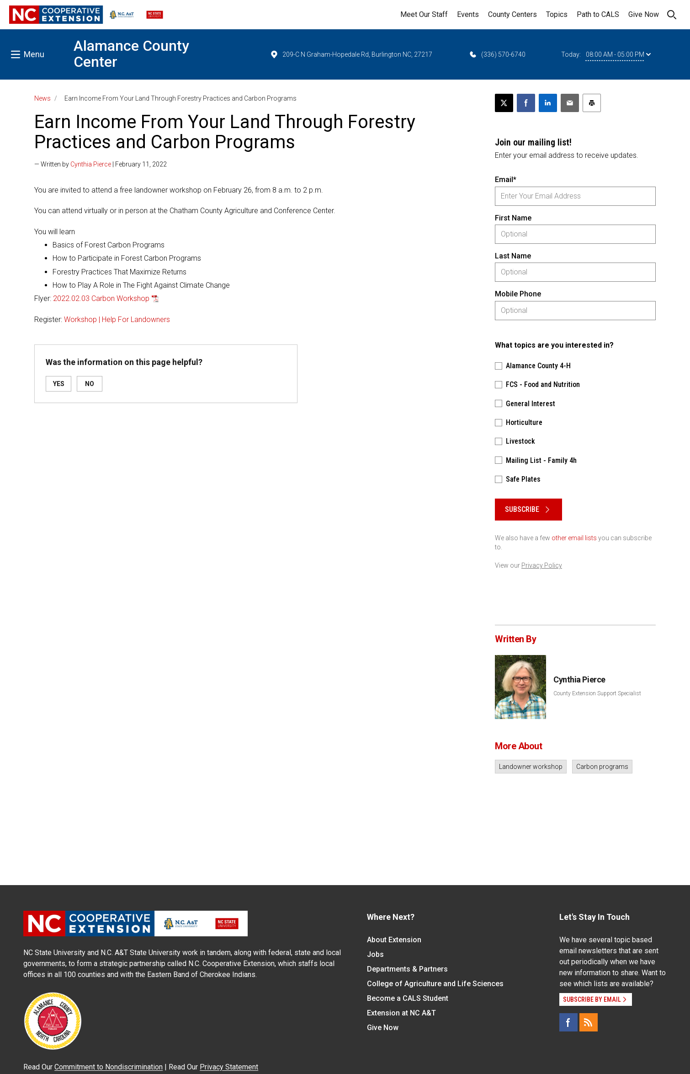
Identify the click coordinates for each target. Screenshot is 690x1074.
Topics (557, 14)
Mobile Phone (518, 294)
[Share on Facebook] (526, 103)
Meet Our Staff (424, 14)
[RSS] (588, 1022)
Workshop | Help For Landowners (117, 319)
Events (468, 14)
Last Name (513, 256)
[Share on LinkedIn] (548, 103)
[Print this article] (592, 103)
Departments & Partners (407, 969)
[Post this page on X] (504, 103)
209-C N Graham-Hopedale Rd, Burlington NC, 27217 (351, 54)
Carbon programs (602, 766)
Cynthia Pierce (90, 164)
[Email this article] (570, 103)
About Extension (394, 939)
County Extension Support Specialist (597, 693)
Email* (505, 179)
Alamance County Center (131, 53)
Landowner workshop (531, 766)
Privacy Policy (541, 565)
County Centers (512, 14)
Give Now (643, 14)
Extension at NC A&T (401, 1013)
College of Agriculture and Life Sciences (435, 983)
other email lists (574, 538)
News (42, 98)
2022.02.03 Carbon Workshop (101, 298)
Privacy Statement (229, 1067)
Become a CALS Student (407, 998)
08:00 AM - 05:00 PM (618, 54)
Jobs (375, 954)
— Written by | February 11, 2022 (100, 164)
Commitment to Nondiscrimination (108, 1067)
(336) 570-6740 (496, 54)
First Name (513, 218)
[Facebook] (568, 1022)
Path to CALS (598, 14)
